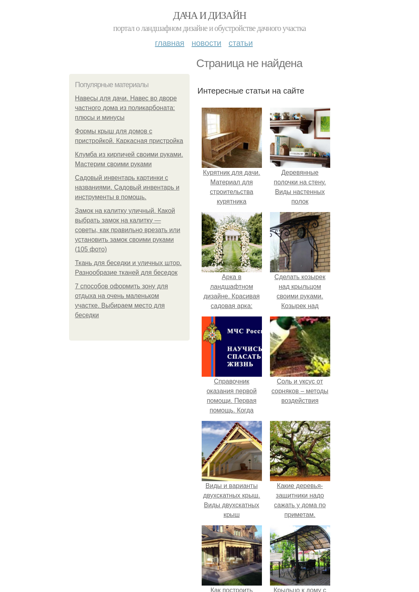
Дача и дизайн (209, 15)
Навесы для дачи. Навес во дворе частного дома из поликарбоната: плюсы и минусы (126, 108)
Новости (206, 43)
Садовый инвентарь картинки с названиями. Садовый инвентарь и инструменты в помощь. (127, 187)
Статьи (241, 43)
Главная (169, 43)
